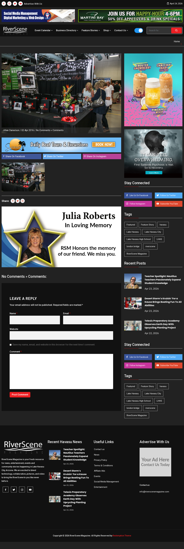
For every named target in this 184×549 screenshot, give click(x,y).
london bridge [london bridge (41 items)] (133, 246)
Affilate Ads (99, 471)
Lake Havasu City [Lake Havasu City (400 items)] (153, 232)
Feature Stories (91, 30)
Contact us (99, 449)
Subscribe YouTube (169, 204)
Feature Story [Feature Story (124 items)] (147, 224)
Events (97, 476)
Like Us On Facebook (138, 195)
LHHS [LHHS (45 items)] (159, 239)
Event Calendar (44, 30)
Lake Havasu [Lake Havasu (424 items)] (133, 232)
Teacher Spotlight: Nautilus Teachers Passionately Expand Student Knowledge (163, 280)
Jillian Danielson (11, 130)
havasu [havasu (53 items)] (163, 224)
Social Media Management (106, 481)
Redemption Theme (122, 535)
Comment (16, 351)
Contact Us (121, 30)
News (96, 454)
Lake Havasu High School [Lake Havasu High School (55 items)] (139, 239)
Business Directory (67, 30)
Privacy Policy (100, 460)
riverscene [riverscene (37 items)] (150, 246)
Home (177, 41)
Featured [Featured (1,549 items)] (131, 224)
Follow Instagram (137, 204)
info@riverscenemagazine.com (154, 491)
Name (13, 313)
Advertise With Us (33, 3)
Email (66, 313)
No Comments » (44, 130)
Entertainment (100, 487)
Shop (107, 30)
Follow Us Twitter (168, 195)
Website (14, 329)
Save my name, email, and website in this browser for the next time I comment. (54, 344)
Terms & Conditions (103, 465)
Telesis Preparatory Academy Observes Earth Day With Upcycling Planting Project (162, 324)
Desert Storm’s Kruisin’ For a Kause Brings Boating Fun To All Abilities (163, 302)
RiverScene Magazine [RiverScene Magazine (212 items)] (137, 253)
